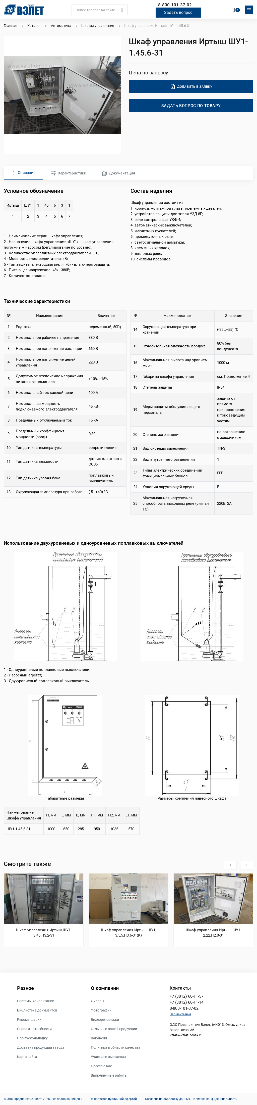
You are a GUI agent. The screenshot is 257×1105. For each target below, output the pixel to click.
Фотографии (101, 1010)
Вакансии (99, 1038)
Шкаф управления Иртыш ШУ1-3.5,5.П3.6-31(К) (128, 933)
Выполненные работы (109, 1075)
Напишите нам (180, 1014)
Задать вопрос (178, 12)
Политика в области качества (115, 1047)
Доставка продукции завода (41, 1047)
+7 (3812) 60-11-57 (187, 996)
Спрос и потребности (34, 1029)
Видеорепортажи (105, 1019)
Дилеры (97, 1001)
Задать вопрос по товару (191, 105)
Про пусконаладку (32, 1038)
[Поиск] (100, 9)
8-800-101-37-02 (175, 4)
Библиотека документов (37, 1010)
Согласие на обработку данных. (168, 1098)
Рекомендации (29, 1019)
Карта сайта (27, 1056)
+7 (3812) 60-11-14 (187, 1002)
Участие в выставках (108, 1056)
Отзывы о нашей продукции (114, 1029)
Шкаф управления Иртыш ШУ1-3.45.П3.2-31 (44, 933)
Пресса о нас (101, 1066)
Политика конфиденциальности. (214, 1098)
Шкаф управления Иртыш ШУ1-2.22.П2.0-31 (213, 933)
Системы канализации (35, 1001)
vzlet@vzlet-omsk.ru (186, 1035)
